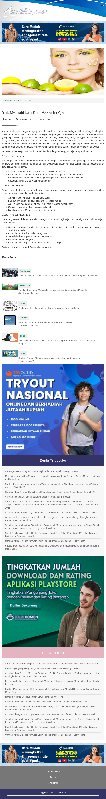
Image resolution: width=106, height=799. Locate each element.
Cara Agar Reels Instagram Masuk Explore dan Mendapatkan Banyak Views (41, 471)
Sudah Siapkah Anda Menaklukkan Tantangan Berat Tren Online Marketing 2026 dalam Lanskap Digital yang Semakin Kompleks (51, 534)
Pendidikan (25, 271)
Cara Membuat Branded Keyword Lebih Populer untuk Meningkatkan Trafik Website (45, 541)
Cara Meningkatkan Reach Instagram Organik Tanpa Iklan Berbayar (37, 497)
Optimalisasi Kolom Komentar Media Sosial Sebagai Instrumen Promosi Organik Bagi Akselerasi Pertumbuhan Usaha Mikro (51, 519)
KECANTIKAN (25, 100)
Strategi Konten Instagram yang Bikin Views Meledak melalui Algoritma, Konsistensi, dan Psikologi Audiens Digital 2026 (52, 485)
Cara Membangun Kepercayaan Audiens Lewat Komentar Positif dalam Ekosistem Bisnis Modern (51, 512)
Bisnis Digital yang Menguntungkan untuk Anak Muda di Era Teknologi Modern (42, 668)
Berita (53, 777)
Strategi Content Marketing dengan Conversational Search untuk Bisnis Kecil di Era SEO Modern (51, 663)
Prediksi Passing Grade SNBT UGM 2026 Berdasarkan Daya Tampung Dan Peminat (58, 275)
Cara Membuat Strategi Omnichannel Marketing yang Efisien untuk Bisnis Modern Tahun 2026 (50, 492)
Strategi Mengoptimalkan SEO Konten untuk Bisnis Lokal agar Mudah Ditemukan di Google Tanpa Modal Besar (52, 547)
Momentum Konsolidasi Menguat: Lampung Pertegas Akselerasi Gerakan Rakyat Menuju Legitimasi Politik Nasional (52, 478)
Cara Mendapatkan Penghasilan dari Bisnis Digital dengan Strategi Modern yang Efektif (47, 701)
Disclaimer (53, 783)
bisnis (22, 303)
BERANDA (9, 100)
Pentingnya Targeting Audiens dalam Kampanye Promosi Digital (48, 308)
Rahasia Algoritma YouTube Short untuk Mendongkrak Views (34, 697)
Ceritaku (23, 318)
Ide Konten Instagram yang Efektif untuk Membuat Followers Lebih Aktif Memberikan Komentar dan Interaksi (52, 682)
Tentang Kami (53, 771)
